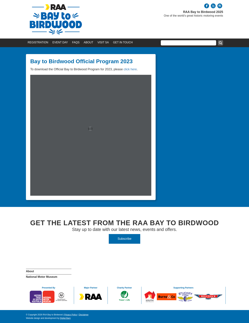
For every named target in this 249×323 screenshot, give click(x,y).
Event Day (60, 42)
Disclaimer (84, 315)
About (88, 42)
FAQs (76, 42)
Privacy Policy (70, 315)
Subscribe (124, 238)
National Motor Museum (41, 276)
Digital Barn (65, 318)
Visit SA (103, 42)
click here (130, 69)
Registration (38, 42)
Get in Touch (123, 42)
